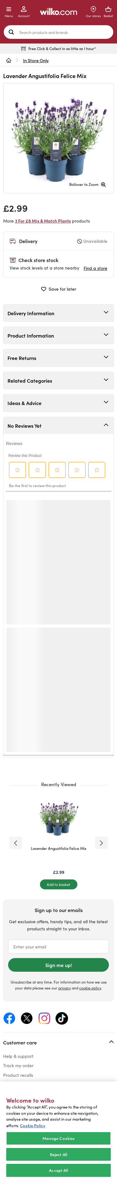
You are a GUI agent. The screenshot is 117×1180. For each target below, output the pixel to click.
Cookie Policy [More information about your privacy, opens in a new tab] (32, 1125)
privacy (64, 987)
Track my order (18, 1065)
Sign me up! (58, 964)
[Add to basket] (58, 884)
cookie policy (90, 987)
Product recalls (18, 1075)
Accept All (58, 1170)
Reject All (58, 1154)
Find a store (95, 268)
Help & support (18, 1056)
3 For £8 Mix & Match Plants (43, 221)
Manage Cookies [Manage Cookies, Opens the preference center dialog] (58, 1138)
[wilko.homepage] (8, 60)
